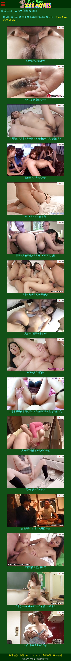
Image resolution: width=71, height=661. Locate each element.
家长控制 (57, 655)
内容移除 (47, 655)
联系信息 (13, 655)
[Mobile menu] (2, 4)
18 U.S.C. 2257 (33, 655)
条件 (22, 655)
